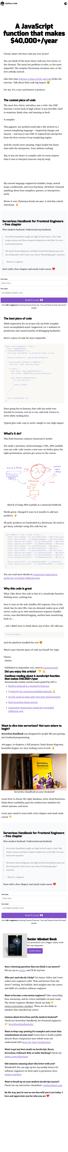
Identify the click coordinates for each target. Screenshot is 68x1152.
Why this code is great (18, 588)
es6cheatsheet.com (52, 1085)
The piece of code (18, 318)
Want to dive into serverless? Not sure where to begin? (31, 727)
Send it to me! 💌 (34, 300)
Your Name (4, 279)
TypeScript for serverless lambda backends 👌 (31, 691)
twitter (22, 970)
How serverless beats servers (23, 702)
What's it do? (12, 433)
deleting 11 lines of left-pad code (35, 79)
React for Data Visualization (36, 1042)
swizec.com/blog (13, 1074)
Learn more (35, 951)
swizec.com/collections (16, 1056)
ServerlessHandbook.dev (20, 1024)
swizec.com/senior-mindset (19, 1006)
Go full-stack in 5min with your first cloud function (34, 697)
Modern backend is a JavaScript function (28, 686)
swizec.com (11, 3)
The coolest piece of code (19, 100)
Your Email (4, 289)
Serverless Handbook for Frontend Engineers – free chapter (32, 222)
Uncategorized (50, 667)
